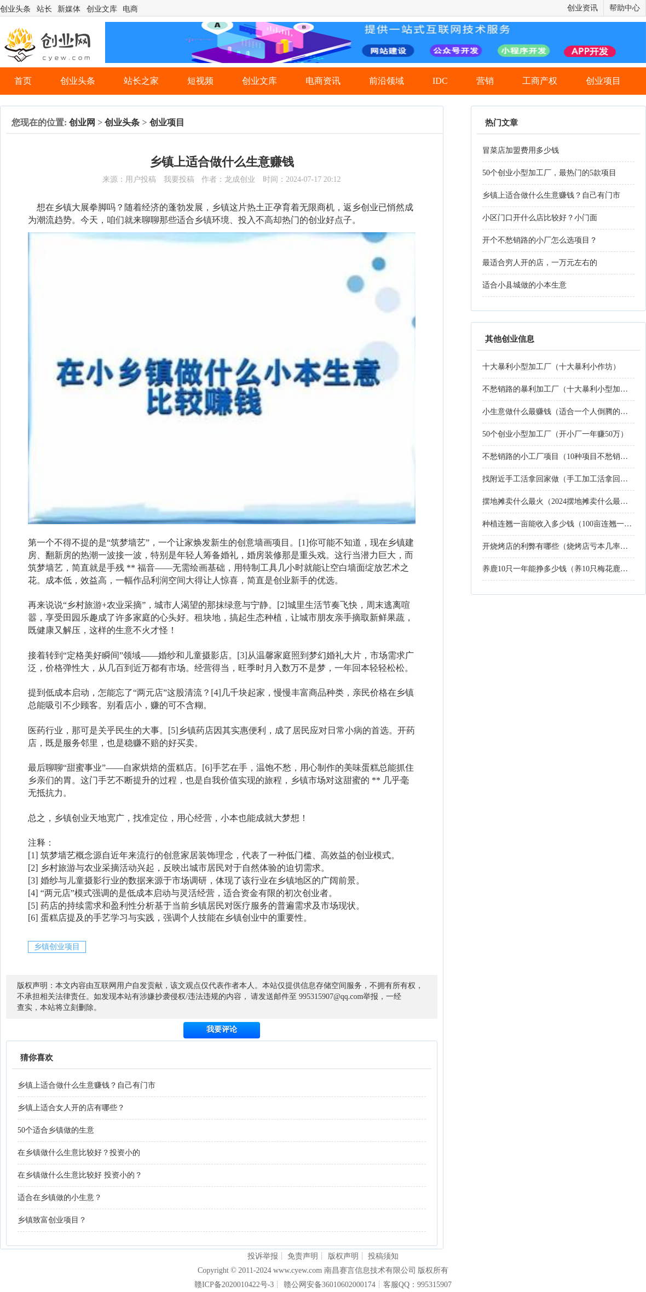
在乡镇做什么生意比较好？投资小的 (79, 1153)
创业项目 (603, 80)
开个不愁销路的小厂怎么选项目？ (539, 240)
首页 (23, 80)
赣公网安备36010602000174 (330, 1284)
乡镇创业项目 (57, 947)
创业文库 (101, 9)
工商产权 (539, 80)
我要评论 (221, 1029)
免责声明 (302, 1256)
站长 (44, 9)
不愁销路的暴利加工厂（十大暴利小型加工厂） (562, 389)
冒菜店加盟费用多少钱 (520, 150)
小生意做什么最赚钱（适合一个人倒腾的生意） (562, 411)
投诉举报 (262, 1256)
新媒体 (68, 9)
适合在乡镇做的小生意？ (60, 1197)
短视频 (200, 80)
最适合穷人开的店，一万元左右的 (539, 263)
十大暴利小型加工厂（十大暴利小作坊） (551, 367)
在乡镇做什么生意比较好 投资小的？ (80, 1175)
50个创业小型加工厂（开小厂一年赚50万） (555, 434)
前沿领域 (386, 80)
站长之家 (141, 80)
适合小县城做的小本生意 (524, 285)
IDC (440, 80)
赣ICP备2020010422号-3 (234, 1284)
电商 (130, 9)
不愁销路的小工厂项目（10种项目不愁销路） (559, 456)
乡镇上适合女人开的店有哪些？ (71, 1108)
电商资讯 (323, 80)
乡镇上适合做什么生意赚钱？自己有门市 (86, 1085)
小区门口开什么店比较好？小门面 (539, 218)
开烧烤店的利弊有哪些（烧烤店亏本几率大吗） (562, 546)
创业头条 (15, 9)
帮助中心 (624, 8)
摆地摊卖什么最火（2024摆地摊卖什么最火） (559, 501)
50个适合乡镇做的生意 (56, 1130)
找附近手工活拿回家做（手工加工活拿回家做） (562, 479)
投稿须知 (383, 1256)
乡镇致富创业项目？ (52, 1220)
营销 (485, 80)
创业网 (82, 122)
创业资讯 (582, 8)
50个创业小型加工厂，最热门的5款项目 (549, 173)
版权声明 (343, 1256)
